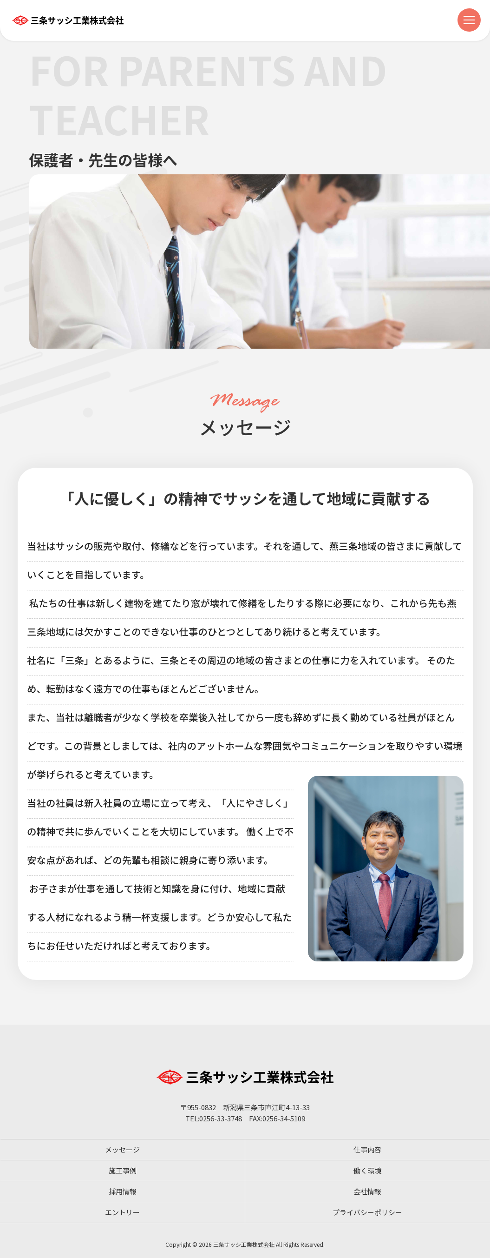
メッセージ (122, 1149)
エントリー (122, 1212)
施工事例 (123, 1170)
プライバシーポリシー (367, 1212)
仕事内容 (367, 1149)
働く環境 (367, 1170)
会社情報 (367, 1191)
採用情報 (123, 1191)
